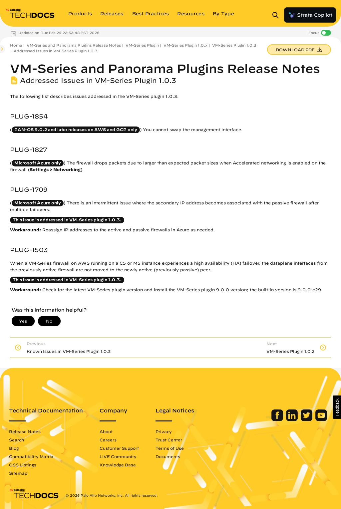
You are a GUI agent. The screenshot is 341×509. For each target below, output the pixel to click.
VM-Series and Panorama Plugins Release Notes (74, 45)
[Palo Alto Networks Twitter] (307, 419)
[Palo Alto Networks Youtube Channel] (321, 419)
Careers (108, 439)
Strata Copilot (310, 15)
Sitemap (18, 473)
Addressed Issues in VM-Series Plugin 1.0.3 (56, 51)
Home (16, 45)
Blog (14, 448)
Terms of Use (170, 448)
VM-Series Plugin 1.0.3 (234, 45)
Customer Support (119, 448)
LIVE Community (118, 456)
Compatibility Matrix (31, 456)
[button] (337, 407)
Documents (168, 456)
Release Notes (25, 431)
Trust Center (169, 439)
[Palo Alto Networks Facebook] (277, 419)
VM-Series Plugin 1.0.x (185, 45)
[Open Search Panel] (277, 15)
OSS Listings (22, 464)
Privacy (164, 431)
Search (16, 439)
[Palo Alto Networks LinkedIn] (292, 419)
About (106, 431)
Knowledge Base (118, 464)
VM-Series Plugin (142, 45)
